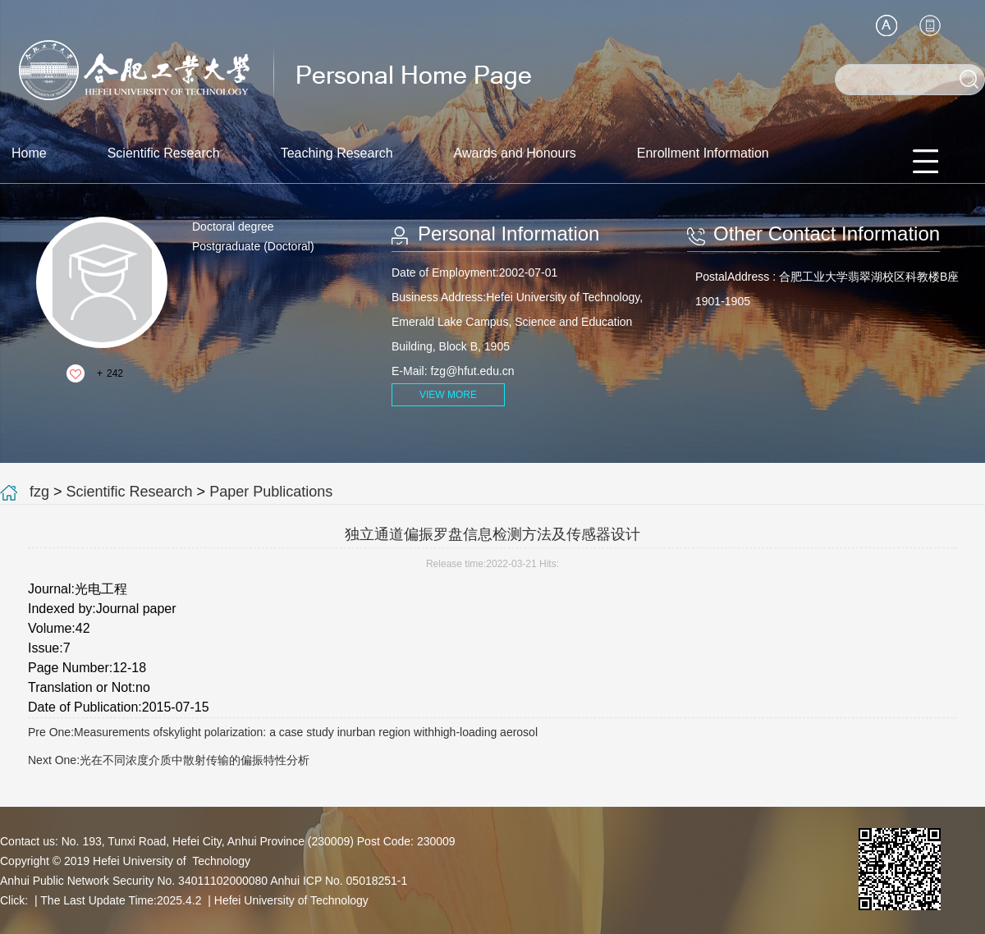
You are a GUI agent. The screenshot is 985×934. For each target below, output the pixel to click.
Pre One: (283, 732)
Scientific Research (164, 153)
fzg (39, 491)
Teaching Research (337, 153)
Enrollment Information (703, 153)
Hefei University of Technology (291, 900)
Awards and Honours (515, 153)
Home (29, 153)
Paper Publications (270, 491)
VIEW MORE (448, 395)
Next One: (168, 760)
